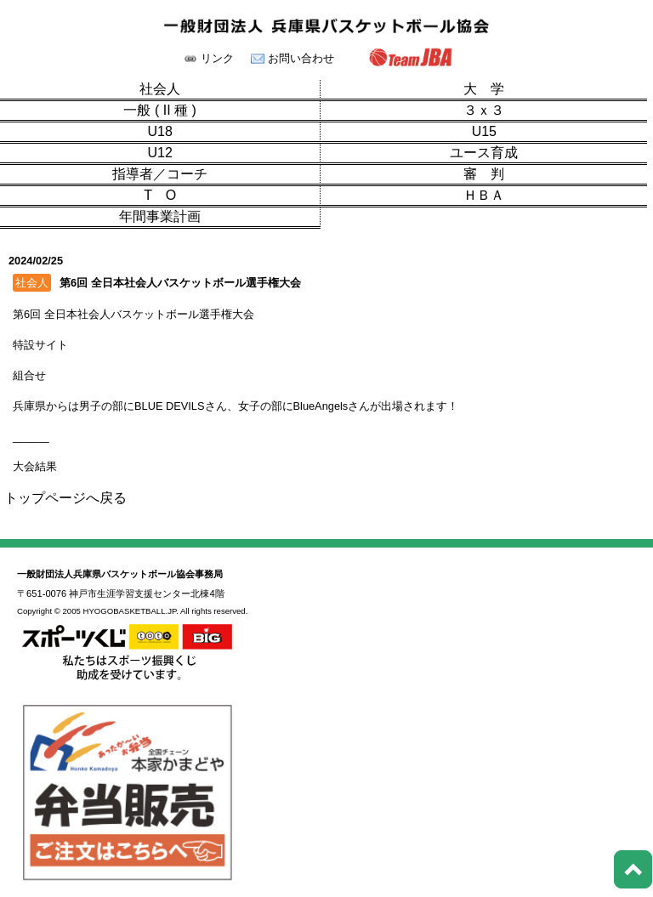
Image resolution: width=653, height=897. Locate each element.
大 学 (483, 89)
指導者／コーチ (159, 174)
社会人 (159, 89)
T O (160, 195)
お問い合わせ (301, 59)
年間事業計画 (160, 217)
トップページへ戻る (65, 498)
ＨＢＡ (483, 195)
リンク (217, 59)
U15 (484, 132)
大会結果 (35, 466)
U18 (159, 132)
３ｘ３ (483, 110)
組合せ (29, 375)
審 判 (483, 174)
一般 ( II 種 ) (159, 110)
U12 (159, 153)
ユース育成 (484, 153)
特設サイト (40, 344)
